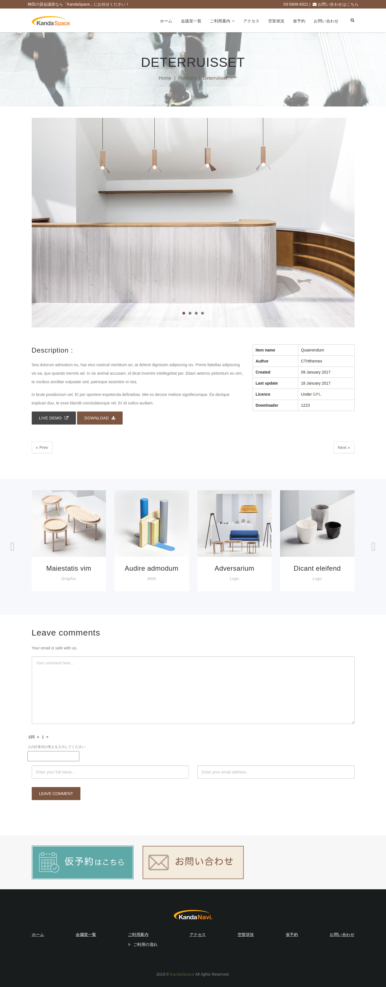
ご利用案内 (220, 21)
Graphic (68, 578)
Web (151, 578)
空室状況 (276, 21)
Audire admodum (151, 568)
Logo (234, 578)
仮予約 (299, 21)
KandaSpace (182, 974)
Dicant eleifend (317, 568)
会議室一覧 (191, 21)
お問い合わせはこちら (338, 4)
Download (99, 418)
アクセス (251, 21)
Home (165, 78)
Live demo (54, 418)
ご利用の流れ (145, 944)
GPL (317, 394)
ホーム (166, 21)
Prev (42, 447)
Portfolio (187, 78)
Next (344, 447)
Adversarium (234, 568)
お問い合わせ (326, 21)
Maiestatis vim (68, 568)
